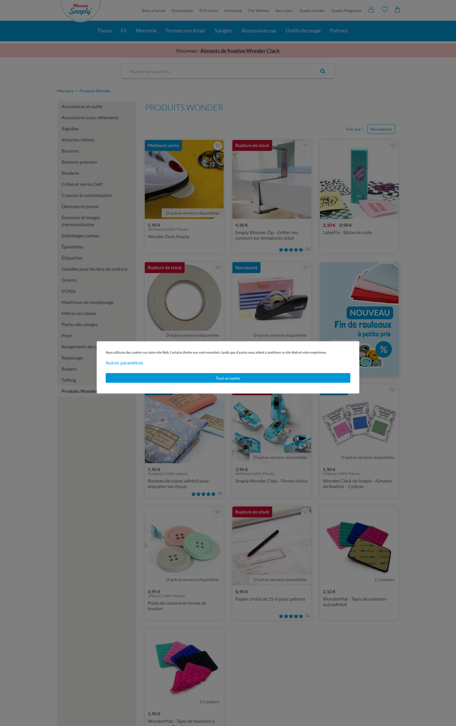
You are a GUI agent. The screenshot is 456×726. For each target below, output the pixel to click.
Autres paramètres (124, 362)
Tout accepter (228, 377)
